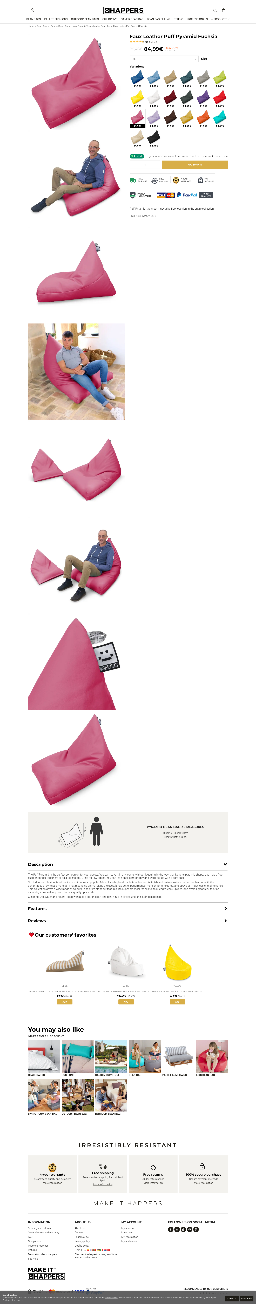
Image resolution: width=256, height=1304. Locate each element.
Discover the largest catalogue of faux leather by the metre (96, 1256)
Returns (32, 1250)
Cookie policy (82, 1245)
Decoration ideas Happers (42, 1254)
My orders (127, 1232)
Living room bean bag (42, 1119)
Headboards (36, 1080)
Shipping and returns (39, 1228)
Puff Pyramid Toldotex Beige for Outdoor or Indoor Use (64, 997)
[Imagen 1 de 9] (44, 1062)
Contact (79, 1232)
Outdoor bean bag (74, 1119)
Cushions (68, 1080)
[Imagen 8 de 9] (78, 1101)
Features (37, 913)
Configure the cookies (13, 1300)
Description (40, 869)
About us (80, 1228)
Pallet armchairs (174, 1080)
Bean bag (135, 1080)
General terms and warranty (43, 1232)
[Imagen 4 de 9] (145, 1062)
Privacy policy (82, 1241)
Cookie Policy (111, 1297)
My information (129, 1237)
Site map (33, 1258)
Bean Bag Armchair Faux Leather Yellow (177, 997)
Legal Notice (82, 1237)
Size (204, 63)
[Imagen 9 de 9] (111, 1101)
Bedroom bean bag (107, 1119)
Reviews (151, 47)
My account (127, 1228)
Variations (137, 71)
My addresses (129, 1241)
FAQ (30, 1237)
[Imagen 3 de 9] (111, 1062)
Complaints (34, 1241)
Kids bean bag (205, 1080)
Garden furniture (107, 1080)
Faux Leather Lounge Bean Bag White (126, 997)
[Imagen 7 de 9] (44, 1101)
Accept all (226, 1298)
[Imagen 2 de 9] (78, 1062)
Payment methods (38, 1245)
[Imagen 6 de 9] (212, 1062)
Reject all (244, 1298)
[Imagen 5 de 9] (178, 1062)
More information (52, 1182)
